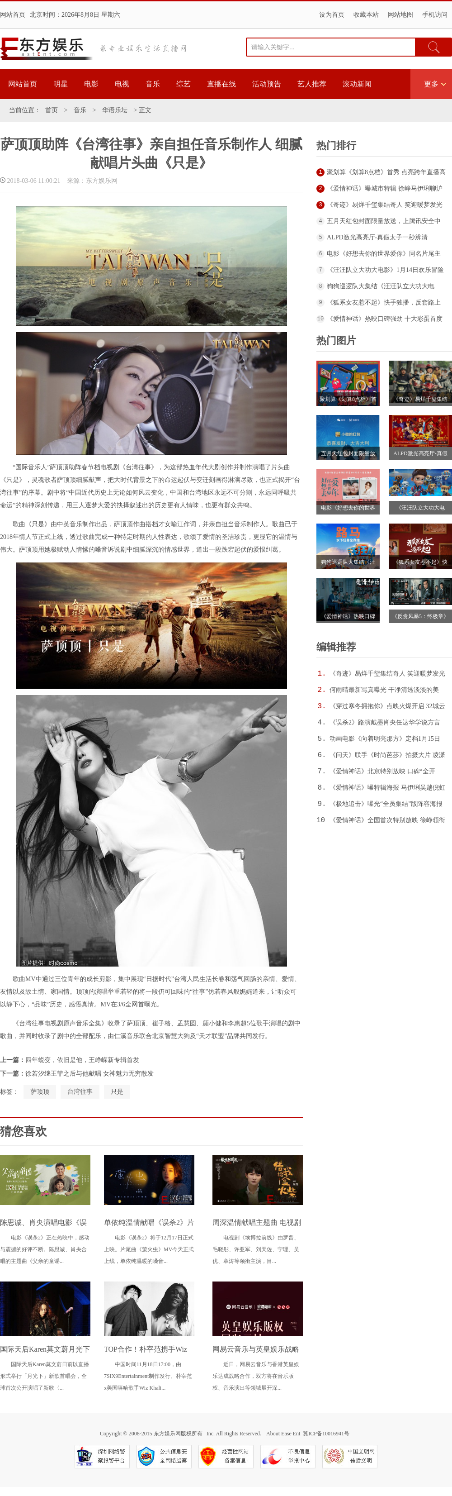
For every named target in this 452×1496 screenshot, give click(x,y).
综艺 (183, 84)
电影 (91, 84)
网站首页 (12, 14)
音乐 (153, 84)
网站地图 (400, 14)
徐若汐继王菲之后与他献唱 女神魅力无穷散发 (89, 1073)
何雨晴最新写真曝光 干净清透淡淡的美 (384, 689)
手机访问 (434, 14)
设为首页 (331, 14)
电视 (122, 84)
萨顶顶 (39, 1091)
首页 (51, 110)
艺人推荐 (311, 84)
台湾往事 (80, 1091)
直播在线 (221, 84)
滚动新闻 (357, 84)
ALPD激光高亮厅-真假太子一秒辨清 (377, 237)
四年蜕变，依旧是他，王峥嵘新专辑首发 (82, 1060)
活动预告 (266, 84)
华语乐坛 (114, 110)
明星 (60, 84)
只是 (117, 1091)
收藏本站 (366, 14)
